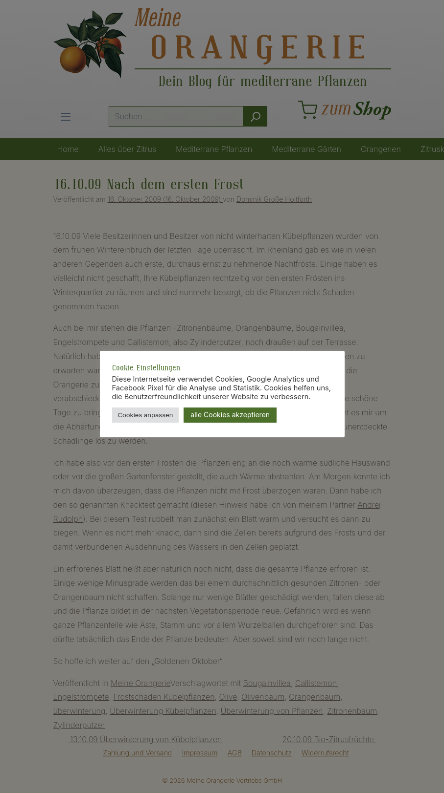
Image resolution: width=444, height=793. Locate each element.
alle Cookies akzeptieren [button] (230, 414)
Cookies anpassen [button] (145, 415)
